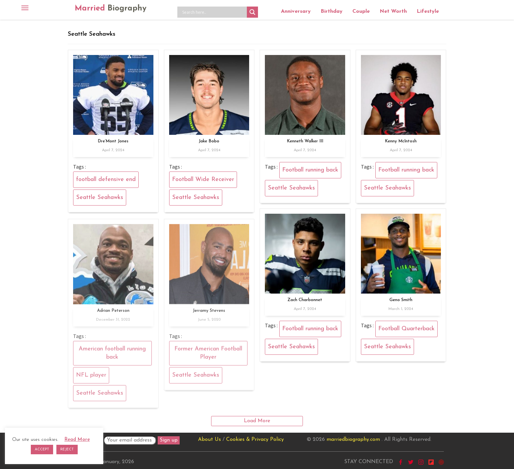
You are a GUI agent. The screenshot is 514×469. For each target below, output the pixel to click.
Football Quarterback (406, 329)
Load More (257, 421)
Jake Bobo (209, 141)
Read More (77, 439)
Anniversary (296, 11)
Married (111, 8)
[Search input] (213, 12)
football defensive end (106, 179)
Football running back (310, 170)
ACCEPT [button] (42, 449)
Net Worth (393, 11)
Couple (361, 11)
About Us (209, 439)
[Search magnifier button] (252, 12)
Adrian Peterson (113, 313)
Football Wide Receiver (203, 179)
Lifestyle (428, 11)
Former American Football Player (208, 355)
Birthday (332, 11)
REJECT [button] (67, 449)
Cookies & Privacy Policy (255, 439)
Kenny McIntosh (401, 141)
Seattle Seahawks (99, 197)
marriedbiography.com (353, 439)
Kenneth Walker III (305, 141)
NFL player (91, 377)
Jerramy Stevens (209, 313)
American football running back (112, 355)
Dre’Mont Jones (113, 141)
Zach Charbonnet (304, 300)
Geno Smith (400, 300)
